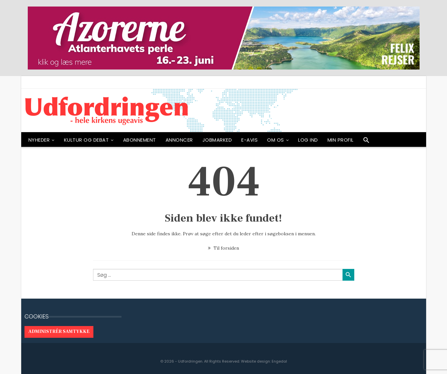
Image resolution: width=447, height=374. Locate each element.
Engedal (279, 361)
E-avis (249, 139)
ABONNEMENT (139, 139)
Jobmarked (217, 139)
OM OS (275, 139)
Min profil (340, 139)
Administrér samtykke (58, 332)
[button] (366, 141)
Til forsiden (223, 248)
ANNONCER (179, 139)
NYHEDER (39, 139)
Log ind (308, 139)
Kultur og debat (86, 139)
